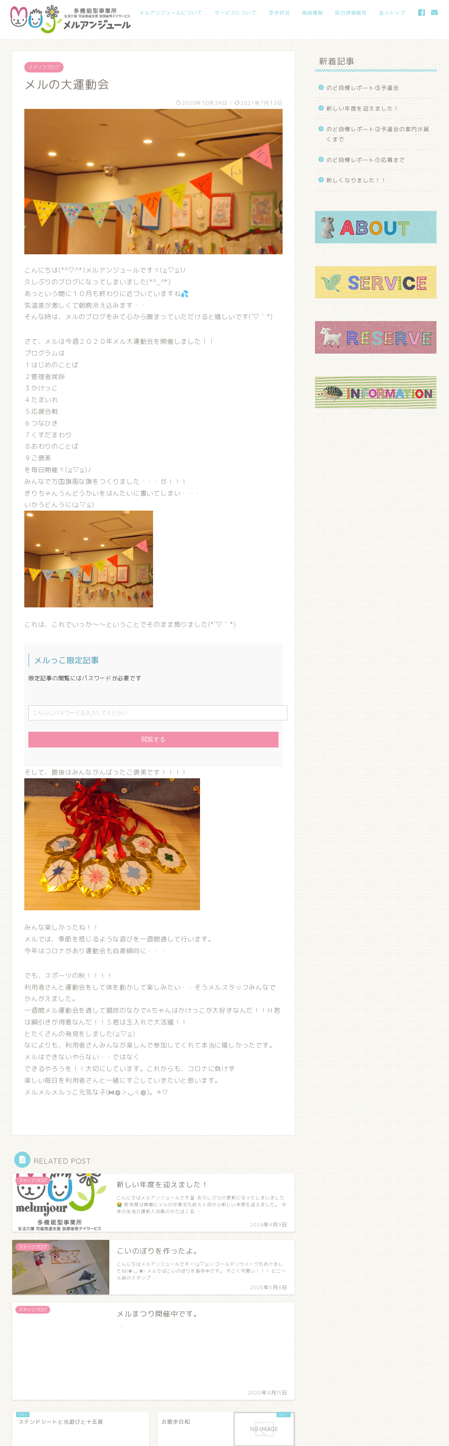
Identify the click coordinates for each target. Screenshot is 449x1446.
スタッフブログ (44, 67)
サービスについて (236, 13)
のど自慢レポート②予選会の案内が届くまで (378, 134)
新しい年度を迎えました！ (362, 108)
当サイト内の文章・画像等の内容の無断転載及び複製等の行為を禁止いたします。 (108, 1436)
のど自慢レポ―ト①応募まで (365, 160)
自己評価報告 (351, 13)
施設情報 (312, 13)
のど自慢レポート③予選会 (362, 88)
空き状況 (279, 13)
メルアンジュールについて (170, 13)
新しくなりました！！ (356, 180)
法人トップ (392, 13)
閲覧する (153, 739)
